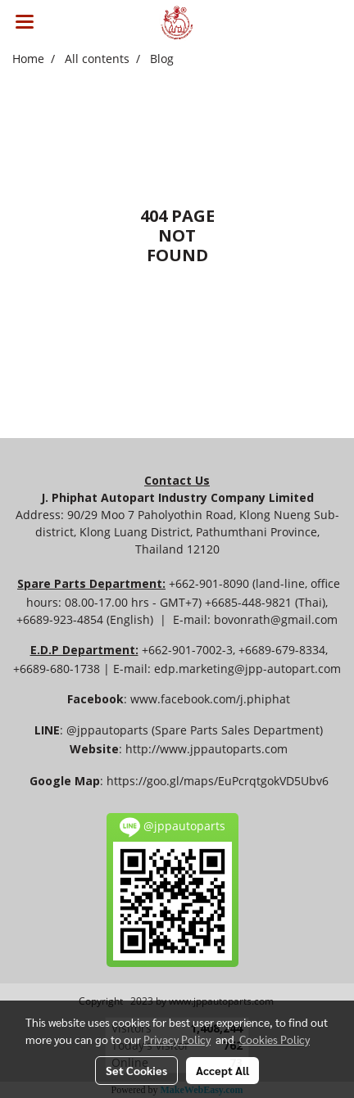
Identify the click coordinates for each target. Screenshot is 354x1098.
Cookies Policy (274, 1039)
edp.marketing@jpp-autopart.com (247, 668)
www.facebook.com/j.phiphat (210, 699)
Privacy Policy (177, 1039)
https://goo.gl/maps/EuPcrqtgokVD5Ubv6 (218, 780)
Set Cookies (136, 1070)
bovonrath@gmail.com (276, 619)
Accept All (222, 1070)
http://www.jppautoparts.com (206, 749)
